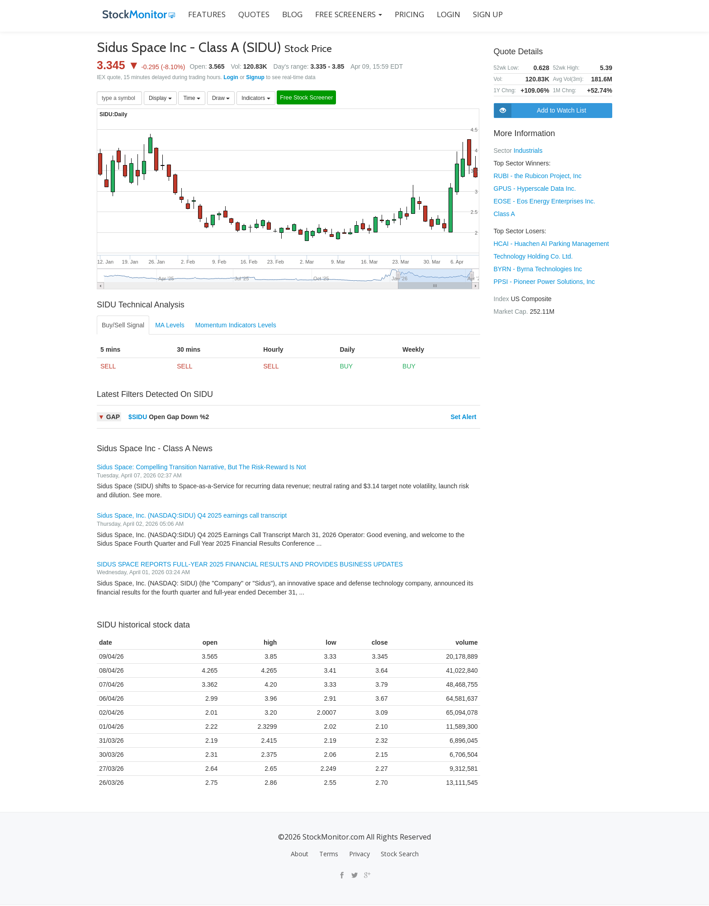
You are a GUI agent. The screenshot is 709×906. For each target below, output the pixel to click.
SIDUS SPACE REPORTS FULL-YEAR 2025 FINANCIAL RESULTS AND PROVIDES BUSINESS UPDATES (250, 565)
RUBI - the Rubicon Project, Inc (538, 175)
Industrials (528, 150)
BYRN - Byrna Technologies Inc (538, 269)
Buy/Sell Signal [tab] (123, 326)
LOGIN (442, 14)
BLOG (286, 14)
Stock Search (400, 854)
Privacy (359, 854)
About (299, 854)
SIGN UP (482, 14)
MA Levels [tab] (169, 326)
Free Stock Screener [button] (316, 98)
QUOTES (248, 14)
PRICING (403, 14)
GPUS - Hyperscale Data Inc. (535, 188)
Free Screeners (342, 14)
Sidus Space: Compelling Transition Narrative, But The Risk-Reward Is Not (201, 468)
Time (191, 98)
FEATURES (201, 14)
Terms (328, 854)
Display (160, 98)
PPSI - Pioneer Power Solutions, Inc (544, 281)
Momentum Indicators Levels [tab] (235, 326)
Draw (221, 98)
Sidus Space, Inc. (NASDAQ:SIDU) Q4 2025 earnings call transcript (192, 516)
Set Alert (463, 417)
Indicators (255, 98)
